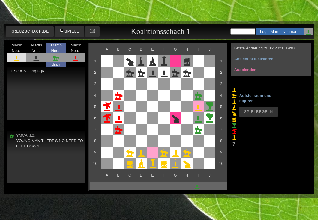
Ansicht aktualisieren (254, 59)
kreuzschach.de (29, 31)
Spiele (70, 31)
